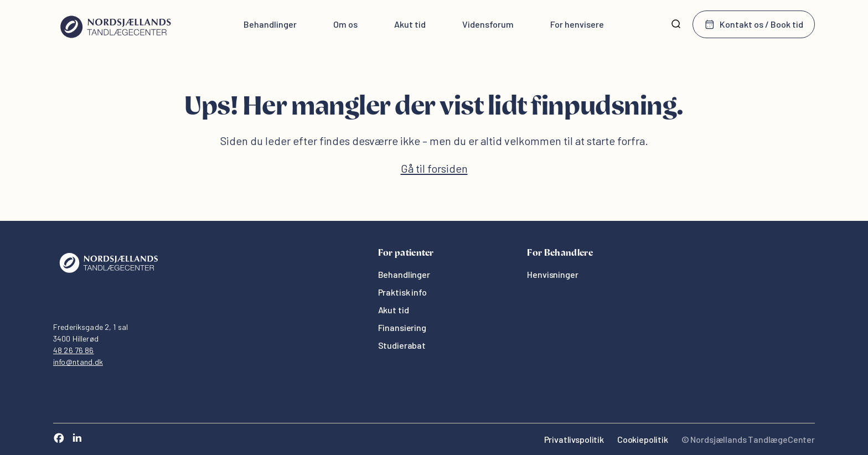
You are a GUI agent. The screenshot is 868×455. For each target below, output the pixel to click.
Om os (345, 24)
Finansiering (402, 327)
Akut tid (410, 24)
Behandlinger (270, 24)
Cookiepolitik (642, 439)
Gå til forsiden (434, 168)
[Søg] (675, 24)
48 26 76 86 (73, 350)
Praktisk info (402, 292)
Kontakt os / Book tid (753, 24)
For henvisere (577, 24)
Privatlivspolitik (574, 439)
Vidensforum (488, 24)
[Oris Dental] (108, 275)
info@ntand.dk (78, 361)
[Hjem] (115, 24)
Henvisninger (552, 274)
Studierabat (402, 345)
